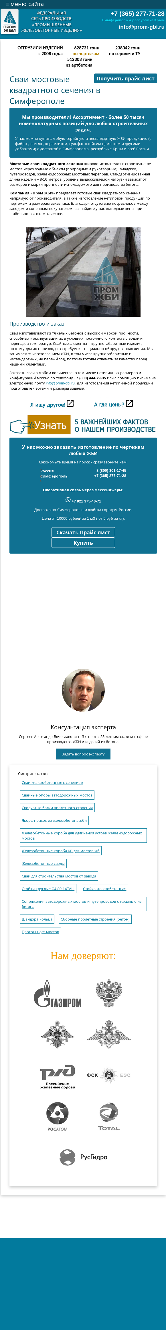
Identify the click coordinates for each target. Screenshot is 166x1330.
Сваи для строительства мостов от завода (59, 876)
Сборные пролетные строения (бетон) (95, 919)
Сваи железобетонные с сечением (52, 782)
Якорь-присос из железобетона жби (54, 820)
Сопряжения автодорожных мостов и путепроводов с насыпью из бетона (81, 904)
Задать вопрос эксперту (83, 754)
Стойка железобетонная (105, 889)
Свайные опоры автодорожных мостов (57, 795)
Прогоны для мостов (40, 932)
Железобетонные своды (43, 863)
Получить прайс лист (126, 79)
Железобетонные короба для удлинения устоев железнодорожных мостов (82, 835)
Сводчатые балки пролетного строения (57, 808)
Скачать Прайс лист (83, 533)
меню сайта (25, 4)
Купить (83, 543)
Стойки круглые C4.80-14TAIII (48, 889)
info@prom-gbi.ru (142, 27)
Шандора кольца (37, 919)
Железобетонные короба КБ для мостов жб (61, 851)
